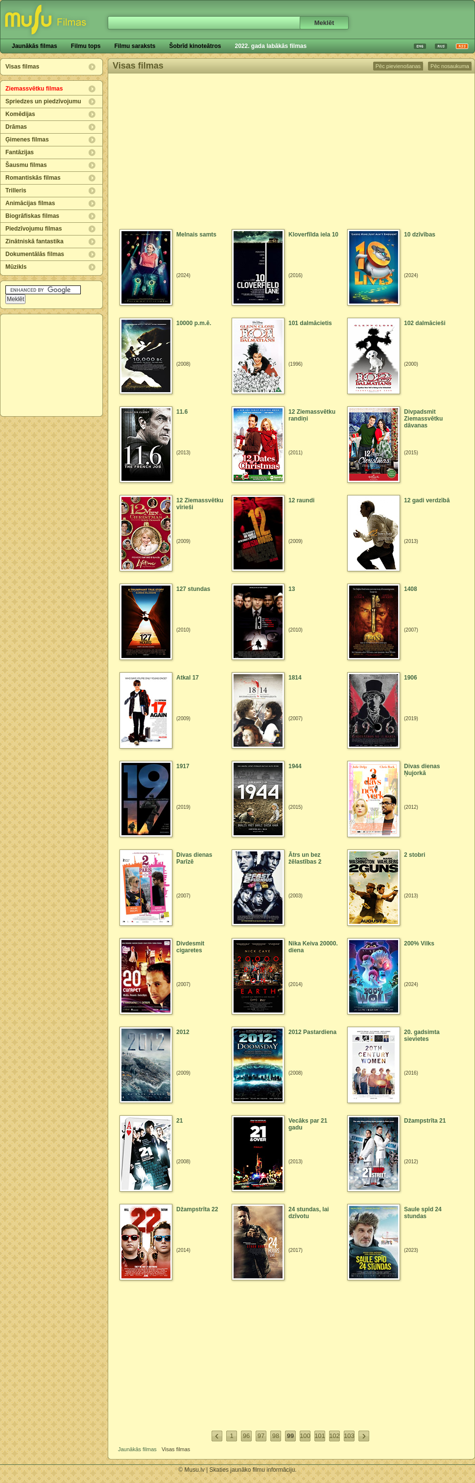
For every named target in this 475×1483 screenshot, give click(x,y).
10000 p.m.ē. (193, 323)
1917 (183, 766)
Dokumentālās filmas (34, 254)
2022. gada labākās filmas (271, 46)
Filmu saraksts (134, 46)
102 (334, 1435)
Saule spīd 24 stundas (423, 1213)
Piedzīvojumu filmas (33, 228)
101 (319, 1435)
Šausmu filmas (26, 165)
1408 (410, 589)
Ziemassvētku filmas (34, 88)
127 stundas (193, 589)
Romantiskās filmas (33, 177)
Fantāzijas (19, 152)
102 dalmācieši (425, 323)
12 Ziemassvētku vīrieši (199, 504)
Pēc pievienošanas (398, 66)
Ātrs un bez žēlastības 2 (304, 858)
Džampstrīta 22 (197, 1209)
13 (291, 589)
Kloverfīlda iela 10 (313, 234)
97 (261, 1435)
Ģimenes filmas (27, 139)
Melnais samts (196, 234)
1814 (295, 677)
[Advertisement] (52, 365)
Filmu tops (86, 46)
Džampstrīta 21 (425, 1120)
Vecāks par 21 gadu (307, 1124)
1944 (295, 766)
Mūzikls (15, 266)
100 (305, 1435)
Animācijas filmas (30, 203)
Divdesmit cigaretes (190, 947)
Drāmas (16, 126)
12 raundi (301, 500)
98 (275, 1435)
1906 (410, 677)
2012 (183, 1032)
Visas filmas (22, 66)
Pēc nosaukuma (449, 66)
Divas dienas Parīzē (194, 858)
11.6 (182, 411)
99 (290, 1435)
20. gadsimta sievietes (422, 1035)
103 (349, 1435)
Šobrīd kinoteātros (195, 46)
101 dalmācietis (310, 323)
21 (179, 1120)
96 (246, 1435)
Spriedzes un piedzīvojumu (43, 101)
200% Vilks (419, 943)
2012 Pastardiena (312, 1032)
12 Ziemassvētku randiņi (311, 415)
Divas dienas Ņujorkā (422, 770)
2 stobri (414, 854)
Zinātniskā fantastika (34, 241)
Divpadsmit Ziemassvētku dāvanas (423, 418)
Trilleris (15, 190)
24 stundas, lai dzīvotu (308, 1213)
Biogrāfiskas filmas (32, 215)
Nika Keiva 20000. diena (313, 947)
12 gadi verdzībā (427, 500)
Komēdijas (20, 114)
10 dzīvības (419, 234)
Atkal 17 (187, 677)
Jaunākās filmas (34, 46)
